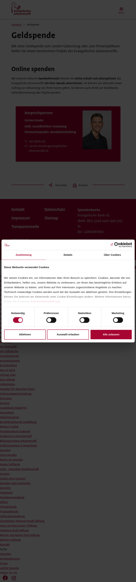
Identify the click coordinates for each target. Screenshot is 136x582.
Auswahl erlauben (68, 334)
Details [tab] (68, 254)
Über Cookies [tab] (112, 254)
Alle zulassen (111, 334)
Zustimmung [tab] (24, 254)
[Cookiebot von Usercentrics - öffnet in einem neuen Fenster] (116, 244)
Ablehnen (25, 334)
